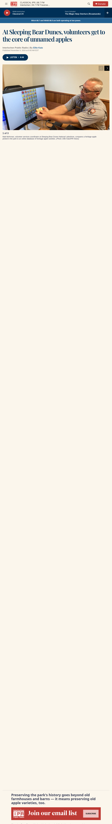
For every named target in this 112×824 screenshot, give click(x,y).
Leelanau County (93, 311)
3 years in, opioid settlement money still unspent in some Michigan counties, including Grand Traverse (57, 286)
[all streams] (108, 13)
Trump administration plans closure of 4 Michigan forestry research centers (28, 285)
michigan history (39, 316)
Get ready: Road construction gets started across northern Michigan (85, 283)
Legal (66, 651)
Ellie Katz (38, 48)
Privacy (89, 646)
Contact (44, 646)
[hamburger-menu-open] (6, 3)
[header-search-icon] (88, 4)
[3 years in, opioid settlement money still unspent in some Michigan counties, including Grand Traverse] (57, 267)
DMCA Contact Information (92, 652)
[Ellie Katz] (8, 332)
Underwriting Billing (71, 646)
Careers (44, 651)
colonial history (19, 316)
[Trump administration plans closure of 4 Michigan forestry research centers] (29, 267)
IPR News (16, 311)
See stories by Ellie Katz (29, 342)
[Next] (106, 133)
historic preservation (69, 311)
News (50, 311)
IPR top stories (35, 311)
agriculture (59, 316)
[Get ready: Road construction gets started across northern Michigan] (85, 267)
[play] (7, 12)
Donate (102, 4)
